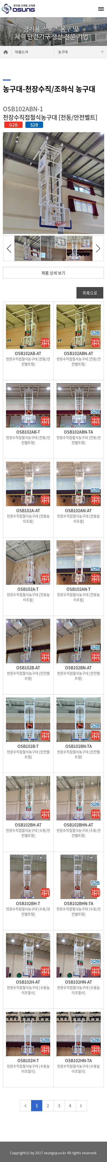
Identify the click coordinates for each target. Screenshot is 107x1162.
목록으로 (89, 293)
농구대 (81, 52)
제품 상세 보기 (53, 273)
